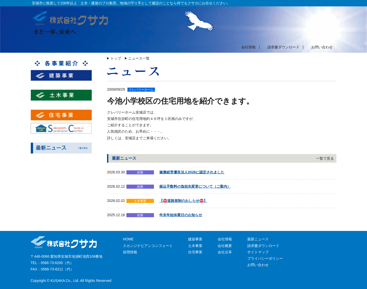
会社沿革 (225, 252)
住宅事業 (195, 252)
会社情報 (248, 47)
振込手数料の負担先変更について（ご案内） (195, 186)
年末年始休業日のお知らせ (180, 215)
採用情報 (130, 252)
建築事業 (195, 239)
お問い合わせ (322, 47)
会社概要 (225, 246)
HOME (128, 239)
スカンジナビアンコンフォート (148, 246)
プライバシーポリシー (265, 258)
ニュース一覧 (139, 58)
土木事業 (195, 246)
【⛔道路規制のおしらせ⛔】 (183, 201)
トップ (115, 58)
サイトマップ (258, 252)
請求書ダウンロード (283, 47)
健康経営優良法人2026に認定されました (191, 172)
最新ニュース (258, 239)
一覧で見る (325, 158)
